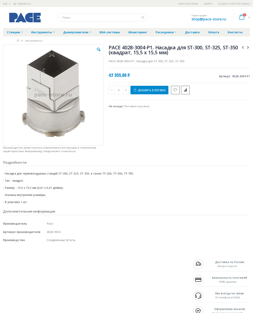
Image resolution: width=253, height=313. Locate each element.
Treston (7, 286)
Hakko (7, 259)
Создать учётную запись (234, 3)
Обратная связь (188, 3)
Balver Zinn (10, 271)
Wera (33, 294)
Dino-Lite (34, 279)
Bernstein (9, 294)
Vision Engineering (14, 279)
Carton (47, 279)
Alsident (57, 259)
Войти (208, 3)
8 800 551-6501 (203, 271)
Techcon (37, 286)
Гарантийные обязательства (105, 259)
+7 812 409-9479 (202, 263)
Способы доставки (162, 267)
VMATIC (49, 286)
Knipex (22, 294)
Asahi (45, 271)
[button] (73, 52)
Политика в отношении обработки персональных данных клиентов (109, 277)
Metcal (33, 263)
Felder (35, 271)
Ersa (17, 259)
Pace (34, 259)
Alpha (23, 271)
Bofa (6, 263)
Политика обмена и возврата (106, 267)
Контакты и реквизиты (165, 259)
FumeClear (18, 263)
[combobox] (102, 17)
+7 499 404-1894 (202, 259)
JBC (25, 259)
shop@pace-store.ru (209, 19)
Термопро (47, 263)
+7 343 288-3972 (202, 267)
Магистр (62, 263)
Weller (44, 259)
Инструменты (33, 40)
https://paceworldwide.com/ (79, 310)
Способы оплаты (161, 275)
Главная (18, 40)
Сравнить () (22, 3)
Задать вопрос (96, 286)
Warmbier (22, 286)
